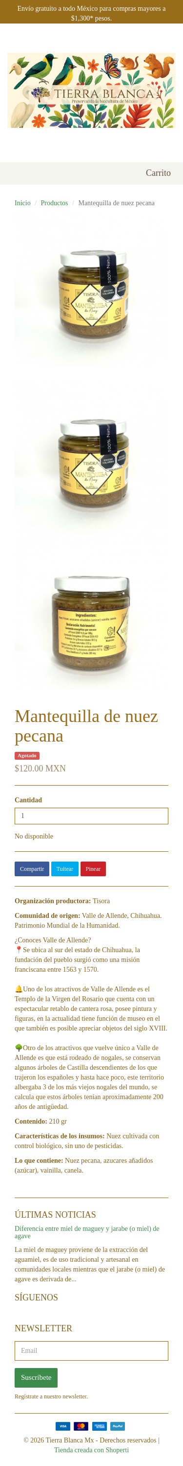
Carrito (158, 173)
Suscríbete (36, 1377)
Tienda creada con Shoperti (91, 1450)
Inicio (23, 203)
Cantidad (28, 800)
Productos (54, 203)
